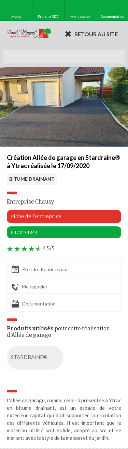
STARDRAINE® (36, 357)
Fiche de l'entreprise (36, 216)
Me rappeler (29, 287)
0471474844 (24, 232)
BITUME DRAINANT (32, 179)
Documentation (34, 304)
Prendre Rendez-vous (40, 269)
